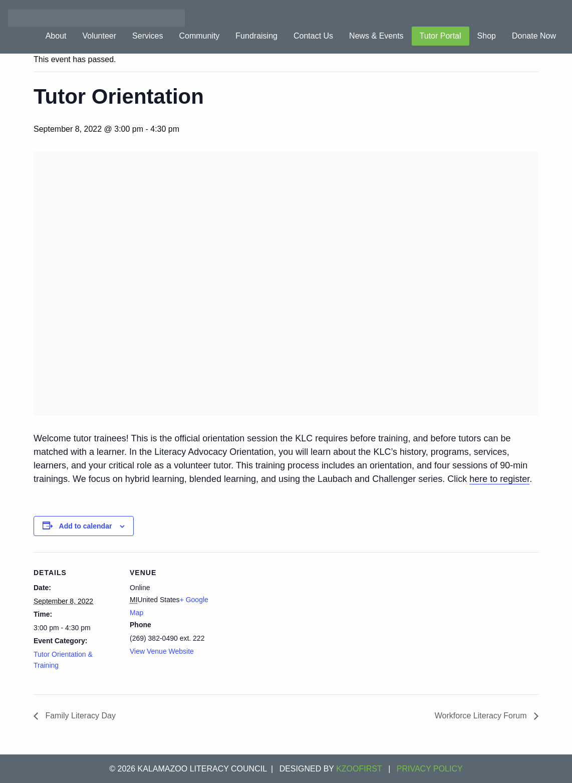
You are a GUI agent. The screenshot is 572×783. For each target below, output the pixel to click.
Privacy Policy (430, 768)
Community (199, 36)
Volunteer (99, 36)
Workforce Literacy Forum (482, 715)
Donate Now (534, 36)
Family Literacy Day (79, 715)
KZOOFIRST (359, 768)
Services (147, 36)
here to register (499, 479)
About (56, 36)
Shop (486, 36)
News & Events (376, 36)
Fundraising (256, 36)
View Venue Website (162, 651)
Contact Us (313, 36)
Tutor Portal (440, 36)
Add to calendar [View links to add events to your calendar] (85, 526)
